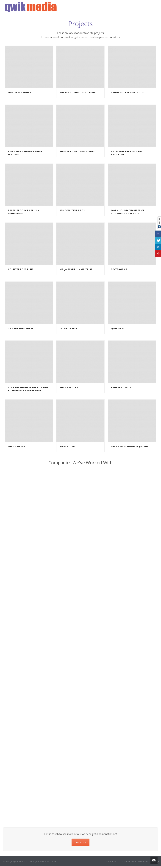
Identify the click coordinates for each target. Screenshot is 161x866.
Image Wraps (16, 446)
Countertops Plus (20, 269)
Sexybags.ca (119, 269)
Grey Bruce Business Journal (130, 446)
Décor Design (69, 328)
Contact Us (80, 842)
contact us (114, 37)
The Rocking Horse (20, 328)
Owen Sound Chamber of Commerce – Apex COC (127, 212)
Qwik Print (118, 328)
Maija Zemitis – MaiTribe (76, 269)
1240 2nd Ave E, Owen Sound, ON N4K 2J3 (140, 861)
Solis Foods (67, 446)
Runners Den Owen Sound (77, 151)
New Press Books (19, 92)
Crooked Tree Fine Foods (128, 92)
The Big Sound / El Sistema (78, 92)
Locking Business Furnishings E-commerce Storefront (28, 389)
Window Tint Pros (72, 210)
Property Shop (121, 387)
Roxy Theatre (69, 387)
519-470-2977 (112, 861)
